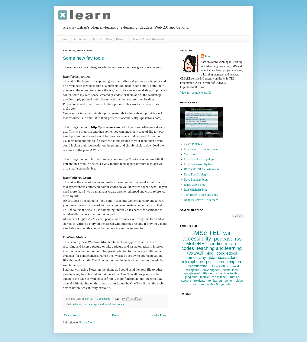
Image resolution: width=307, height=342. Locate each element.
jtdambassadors (223, 257)
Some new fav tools (83, 58)
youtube (226, 284)
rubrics (234, 277)
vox (202, 284)
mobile (204, 277)
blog (209, 253)
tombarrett (215, 280)
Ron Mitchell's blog (196, 189)
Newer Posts (71, 315)
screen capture (229, 261)
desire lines (230, 270)
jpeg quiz (191, 277)
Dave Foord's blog (195, 174)
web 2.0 (212, 284)
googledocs (226, 253)
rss (238, 239)
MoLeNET (196, 243)
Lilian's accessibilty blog (199, 164)
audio (216, 243)
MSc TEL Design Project (109, 39)
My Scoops (190, 154)
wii (226, 233)
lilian (208, 56)
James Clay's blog (195, 184)
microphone (192, 261)
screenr (186, 280)
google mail (192, 273)
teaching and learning (219, 248)
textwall (195, 253)
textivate (199, 280)
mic (228, 243)
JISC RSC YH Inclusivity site (202, 169)
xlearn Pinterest (193, 144)
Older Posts (159, 315)
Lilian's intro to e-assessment (201, 149)
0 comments (103, 298)
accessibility (196, 239)
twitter (229, 280)
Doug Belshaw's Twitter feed (201, 199)
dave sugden (211, 270)
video (239, 280)
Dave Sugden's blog (196, 179)
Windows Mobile (114, 304)
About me (80, 39)
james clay (196, 257)
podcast (223, 239)
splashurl (99, 304)
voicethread (197, 266)
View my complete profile (195, 92)
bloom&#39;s (219, 266)
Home (63, 39)
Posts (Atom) (87, 322)
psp (209, 261)
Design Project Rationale (148, 39)
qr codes (88, 304)
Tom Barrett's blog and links (201, 194)
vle (195, 284)
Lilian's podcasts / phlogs (199, 159)
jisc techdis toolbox (227, 273)
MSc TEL (207, 232)
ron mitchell (219, 277)
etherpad (77, 304)
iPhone (207, 273)
